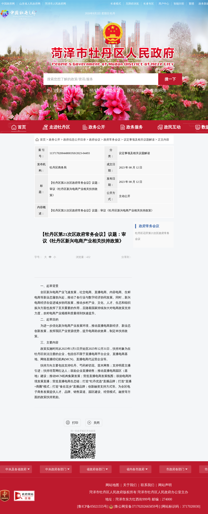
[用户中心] (164, 4)
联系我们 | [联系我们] (149, 485)
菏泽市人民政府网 (55, 3)
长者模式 (115, 3)
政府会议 (94, 139)
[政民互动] (169, 126)
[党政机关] (4, 496)
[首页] (18, 126)
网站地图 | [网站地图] (114, 485)
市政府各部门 (175, 469)
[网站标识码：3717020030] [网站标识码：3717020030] (180, 506)
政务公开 (94, 127)
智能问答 (179, 3)
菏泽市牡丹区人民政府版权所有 (113, 492)
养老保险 (112, 90)
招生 (93, 90)
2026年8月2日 (93, 13)
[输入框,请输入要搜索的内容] (112, 79)
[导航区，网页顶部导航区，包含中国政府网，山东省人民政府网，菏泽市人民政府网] (52, 4)
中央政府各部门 (55, 469)
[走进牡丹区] (56, 126)
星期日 (105, 13)
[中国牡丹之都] (33, 15)
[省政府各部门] (96, 469)
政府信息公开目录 (74, 139)
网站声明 (165, 485)
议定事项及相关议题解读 (139, 139)
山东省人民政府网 (29, 3)
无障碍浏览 (132, 3)
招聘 (79, 90)
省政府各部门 (96, 469)
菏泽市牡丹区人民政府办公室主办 (162, 492)
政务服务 (131, 127)
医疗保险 (135, 90)
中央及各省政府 (15, 469)
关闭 (97, 422)
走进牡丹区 (56, 127)
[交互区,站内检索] (112, 79)
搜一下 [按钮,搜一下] (170, 79)
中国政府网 (8, 3)
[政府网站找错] (24, 496)
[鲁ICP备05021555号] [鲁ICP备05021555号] (92, 506)
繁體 (191, 3)
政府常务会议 (112, 139)
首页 (18, 127)
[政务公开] (94, 126)
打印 (75, 422)
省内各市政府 (135, 469)
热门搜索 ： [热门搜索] (57, 90)
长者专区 (148, 3)
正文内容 (163, 139)
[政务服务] (131, 126)
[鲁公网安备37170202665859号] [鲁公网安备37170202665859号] (135, 506)
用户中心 (164, 3)
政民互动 (169, 127)
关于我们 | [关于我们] (131, 485)
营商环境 (158, 90)
